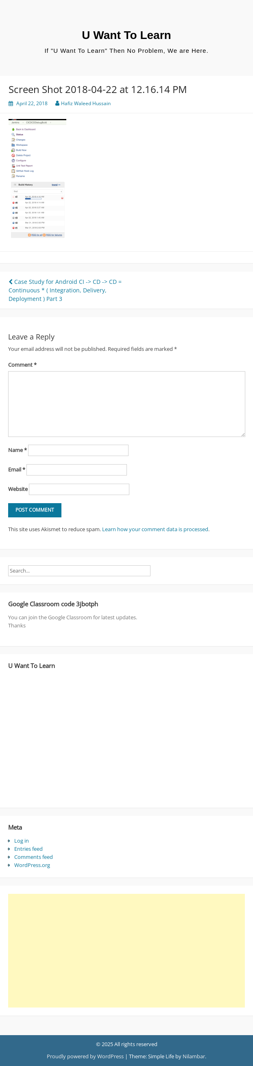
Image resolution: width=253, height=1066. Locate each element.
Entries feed (28, 848)
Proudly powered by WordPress (85, 1056)
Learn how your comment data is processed (155, 529)
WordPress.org (32, 865)
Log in (21, 840)
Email (16, 469)
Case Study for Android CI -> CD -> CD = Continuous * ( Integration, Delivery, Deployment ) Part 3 (65, 290)
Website (18, 489)
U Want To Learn (126, 35)
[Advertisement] (123, 951)
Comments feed (33, 857)
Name (17, 450)
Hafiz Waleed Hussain (86, 103)
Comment (22, 364)
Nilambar (194, 1056)
